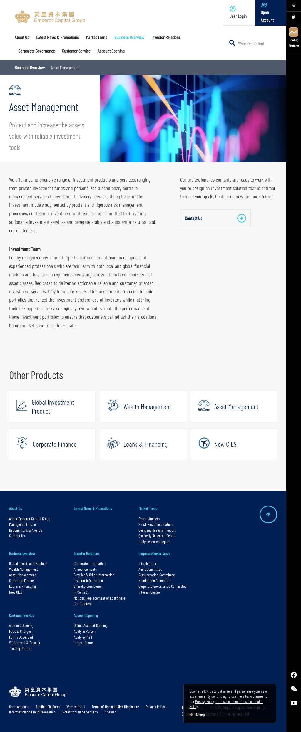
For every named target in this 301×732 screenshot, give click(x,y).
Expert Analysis (149, 518)
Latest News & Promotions (93, 508)
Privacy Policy (155, 706)
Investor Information (88, 580)
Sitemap (110, 711)
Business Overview (30, 67)
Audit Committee (150, 569)
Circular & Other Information (94, 574)
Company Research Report (157, 530)
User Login (239, 12)
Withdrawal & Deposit (24, 642)
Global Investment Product (28, 563)
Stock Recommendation (155, 524)
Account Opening (21, 625)
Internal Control (149, 592)
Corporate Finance (22, 580)
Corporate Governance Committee (162, 586)
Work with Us (75, 706)
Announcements (85, 569)
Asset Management (22, 574)
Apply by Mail (83, 636)
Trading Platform (294, 37)
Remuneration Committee (156, 574)
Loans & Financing (22, 586)
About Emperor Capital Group (30, 518)
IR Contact (81, 592)
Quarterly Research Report (157, 535)
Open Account (270, 12)
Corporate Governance (154, 553)
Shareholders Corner (88, 586)
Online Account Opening (91, 625)
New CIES (15, 592)
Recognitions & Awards (25, 530)
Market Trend (147, 508)
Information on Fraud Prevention (32, 711)
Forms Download (21, 636)
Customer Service (21, 615)
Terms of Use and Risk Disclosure (115, 706)
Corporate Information (90, 563)
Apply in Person (85, 631)
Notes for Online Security (80, 711)
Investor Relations (86, 553)
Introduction (147, 563)
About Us (15, 508)
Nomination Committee (154, 580)
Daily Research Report (154, 541)
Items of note (83, 642)
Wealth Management (23, 569)
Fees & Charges (20, 631)
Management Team (22, 524)
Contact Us (215, 218)
